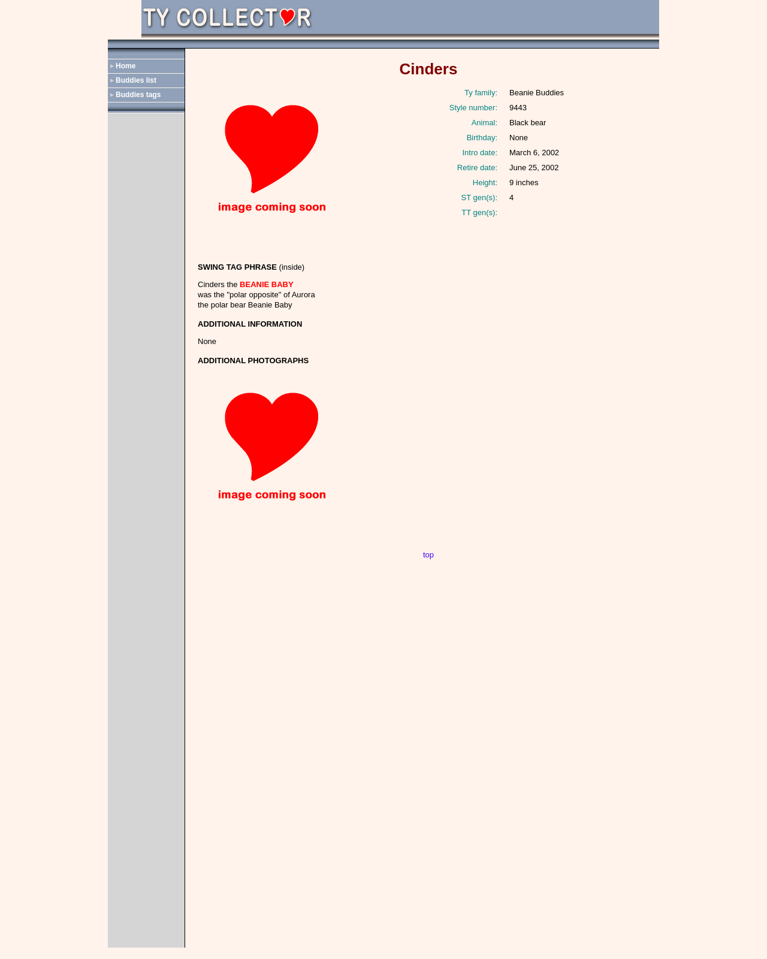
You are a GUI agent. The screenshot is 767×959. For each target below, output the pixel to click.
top (428, 554)
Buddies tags (138, 95)
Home (125, 66)
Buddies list (136, 80)
